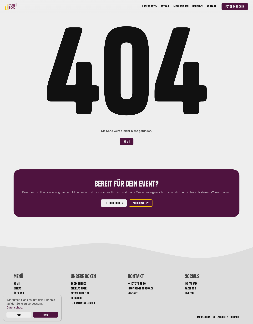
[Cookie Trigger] (234, 317)
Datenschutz (14, 307)
